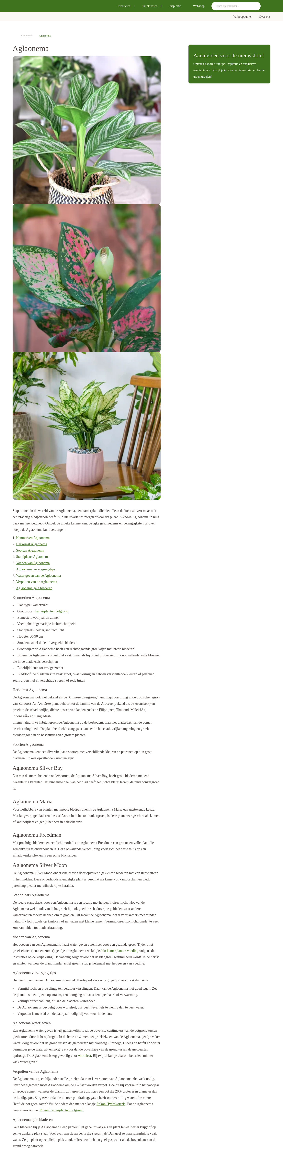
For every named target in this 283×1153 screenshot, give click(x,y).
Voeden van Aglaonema (33, 563)
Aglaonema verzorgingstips (35, 569)
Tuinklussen (150, 6)
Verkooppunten (242, 16)
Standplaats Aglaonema (32, 557)
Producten (124, 6)
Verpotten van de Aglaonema (36, 582)
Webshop (199, 6)
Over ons (264, 16)
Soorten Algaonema (30, 550)
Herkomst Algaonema (31, 544)
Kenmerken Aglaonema (33, 538)
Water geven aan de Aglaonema (38, 575)
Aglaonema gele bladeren (34, 588)
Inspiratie (175, 6)
